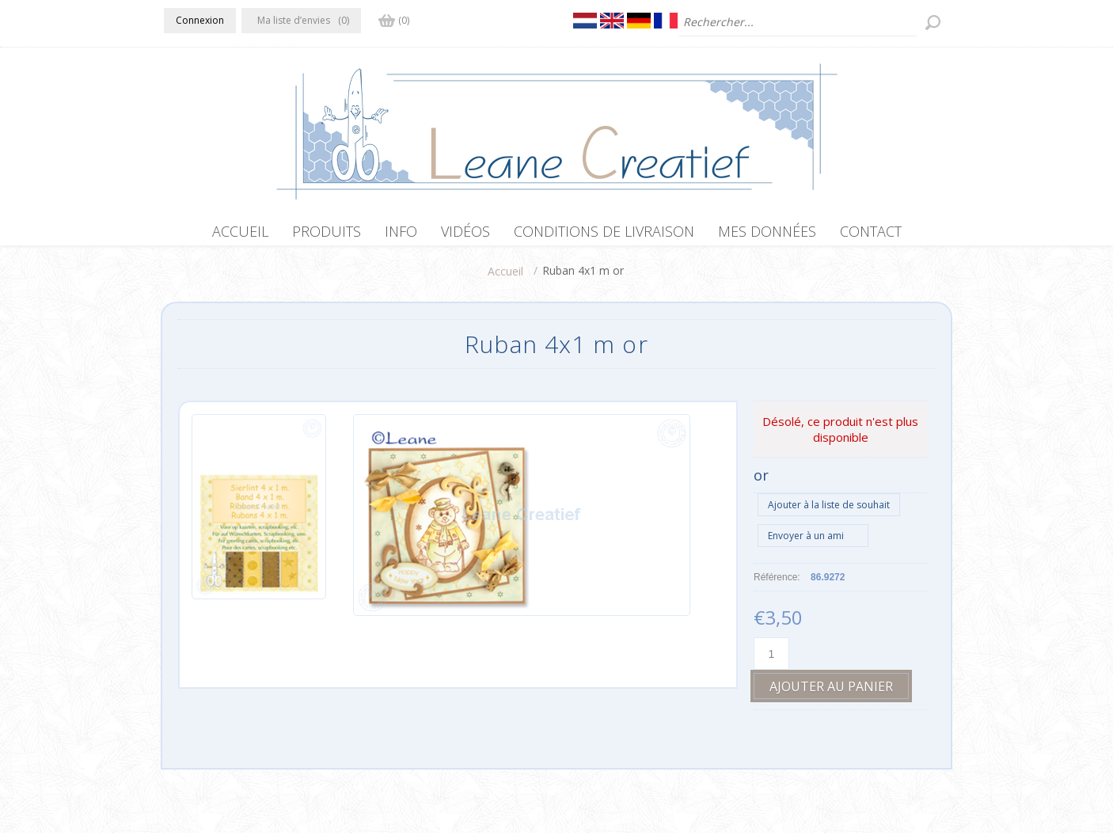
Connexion (200, 20)
